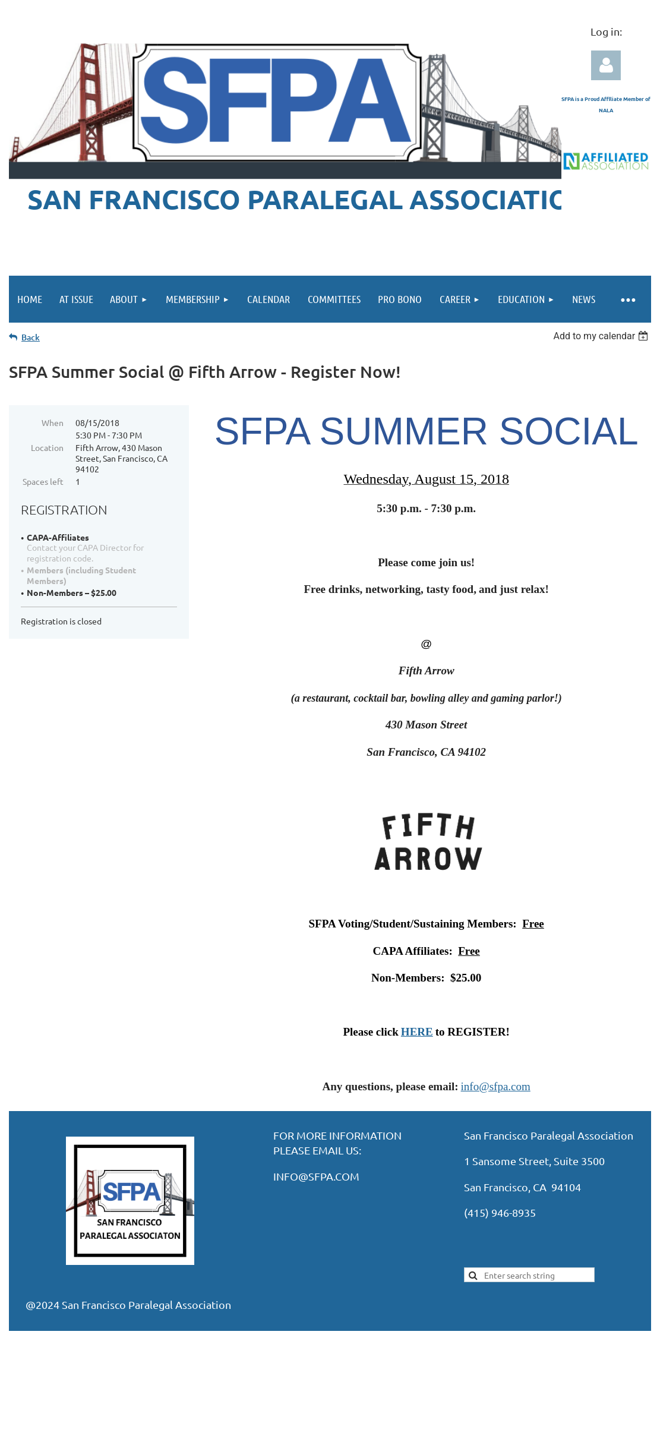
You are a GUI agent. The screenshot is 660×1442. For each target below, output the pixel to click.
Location (47, 447)
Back (30, 337)
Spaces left (43, 481)
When (53, 422)
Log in (606, 65)
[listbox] (602, 336)
